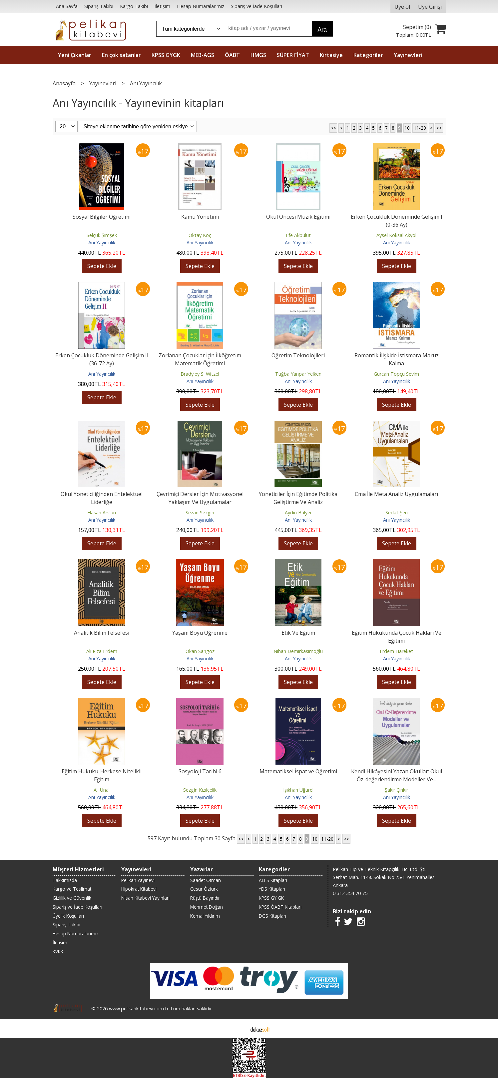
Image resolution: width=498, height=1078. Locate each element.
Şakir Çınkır (396, 790)
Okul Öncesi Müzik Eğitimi (298, 216)
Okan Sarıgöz (200, 651)
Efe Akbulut (298, 235)
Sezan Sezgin (200, 512)
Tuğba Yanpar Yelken (298, 374)
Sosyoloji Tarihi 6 (200, 771)
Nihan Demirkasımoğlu (298, 651)
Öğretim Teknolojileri (298, 355)
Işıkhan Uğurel (298, 790)
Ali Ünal (102, 790)
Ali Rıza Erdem (101, 651)
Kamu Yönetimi (200, 216)
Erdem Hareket (396, 651)
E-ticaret (238, 1028)
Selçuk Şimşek (102, 235)
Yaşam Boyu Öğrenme (200, 632)
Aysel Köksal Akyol (396, 235)
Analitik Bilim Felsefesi (101, 632)
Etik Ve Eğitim (298, 632)
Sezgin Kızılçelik (200, 790)
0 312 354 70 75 (350, 893)
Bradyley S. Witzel (200, 374)
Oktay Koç (200, 235)
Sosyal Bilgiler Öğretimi (102, 216)
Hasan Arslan (101, 512)
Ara (322, 29)
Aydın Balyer (298, 512)
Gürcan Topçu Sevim (396, 374)
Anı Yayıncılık (101, 242)
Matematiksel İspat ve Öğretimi (298, 771)
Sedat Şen (396, 512)
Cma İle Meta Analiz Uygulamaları (396, 494)
